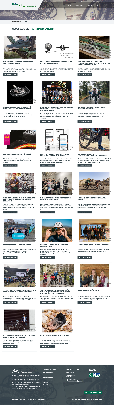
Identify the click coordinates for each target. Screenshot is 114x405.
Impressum (41, 399)
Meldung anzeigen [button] (10, 74)
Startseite (67, 5)
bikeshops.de (98, 399)
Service (89, 5)
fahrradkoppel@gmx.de (75, 381)
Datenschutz (32, 399)
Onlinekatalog (79, 5)
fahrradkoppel (16, 21)
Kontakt (100, 5)
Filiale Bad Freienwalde (96, 1)
